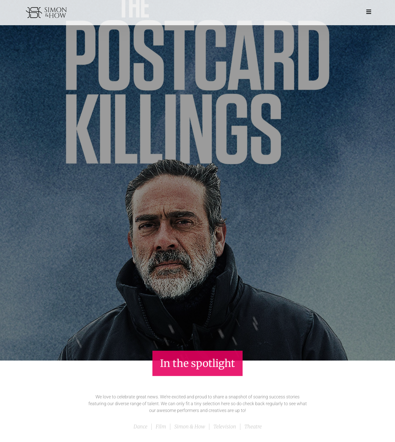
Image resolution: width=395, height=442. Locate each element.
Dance (140, 426)
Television (224, 426)
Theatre (253, 426)
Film (161, 426)
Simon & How (189, 426)
